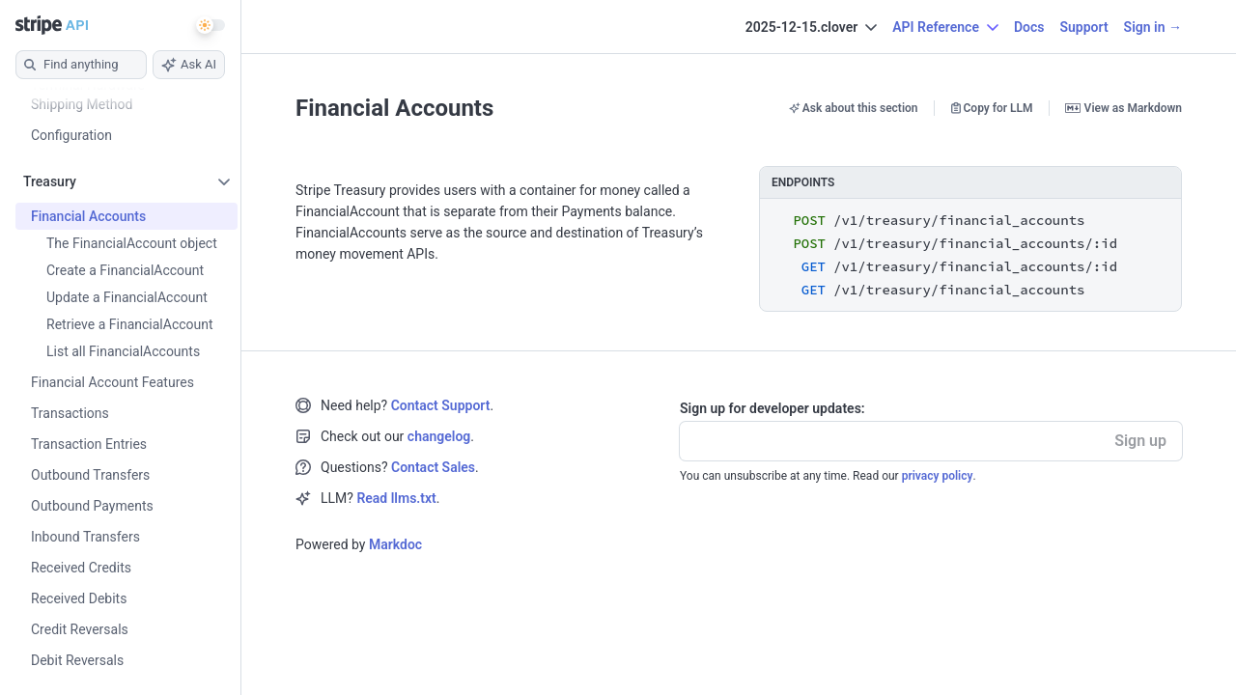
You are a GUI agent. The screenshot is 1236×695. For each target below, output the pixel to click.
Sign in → (1153, 27)
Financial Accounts (394, 108)
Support (1083, 27)
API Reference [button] (945, 27)
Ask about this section (853, 108)
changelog (438, 436)
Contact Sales (433, 467)
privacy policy (937, 476)
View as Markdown (1123, 108)
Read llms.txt (395, 498)
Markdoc (395, 544)
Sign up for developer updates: (772, 408)
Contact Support (441, 405)
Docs (1029, 27)
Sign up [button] (1140, 440)
